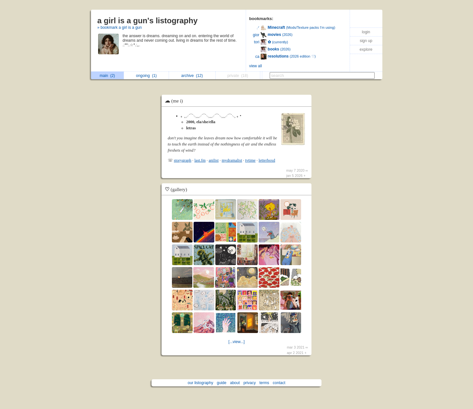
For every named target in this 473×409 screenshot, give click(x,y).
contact (279, 383)
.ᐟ (258, 28)
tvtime (250, 160)
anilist (213, 160)
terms (264, 383)
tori (256, 42)
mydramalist (232, 160)
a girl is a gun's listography (147, 20)
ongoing (146, 75)
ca (257, 56)
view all (255, 66)
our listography (200, 383)
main (107, 75)
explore (366, 49)
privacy (249, 383)
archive (192, 75)
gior (256, 35)
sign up (366, 40)
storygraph (182, 160)
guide (221, 383)
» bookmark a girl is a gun (119, 27)
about (235, 383)
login (366, 32)
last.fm (200, 160)
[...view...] (236, 341)
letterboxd (267, 160)
